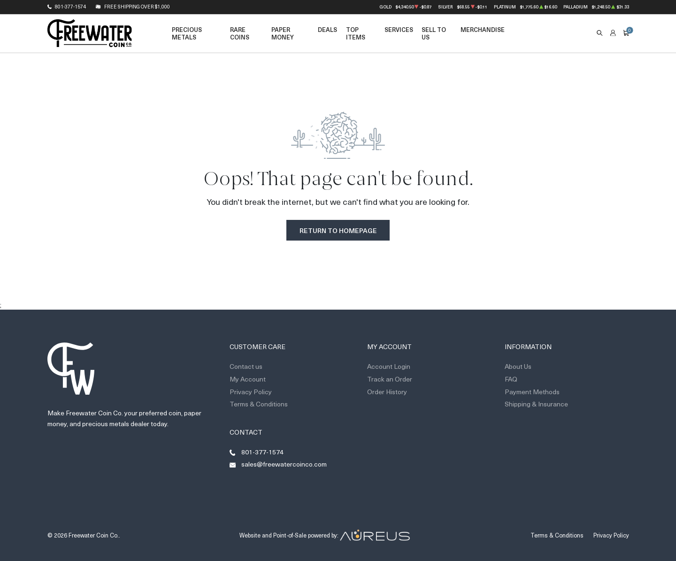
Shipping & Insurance (536, 403)
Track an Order (389, 378)
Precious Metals (187, 33)
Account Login (388, 366)
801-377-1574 (70, 6)
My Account (248, 378)
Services (398, 29)
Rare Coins (239, 33)
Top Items (355, 33)
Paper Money (282, 33)
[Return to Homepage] (89, 33)
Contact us (246, 366)
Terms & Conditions (259, 403)
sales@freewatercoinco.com (284, 464)
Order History (387, 391)
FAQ (511, 378)
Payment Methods (532, 391)
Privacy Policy (251, 391)
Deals (327, 29)
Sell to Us (434, 33)
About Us (518, 366)
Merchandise (483, 29)
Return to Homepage (338, 230)
